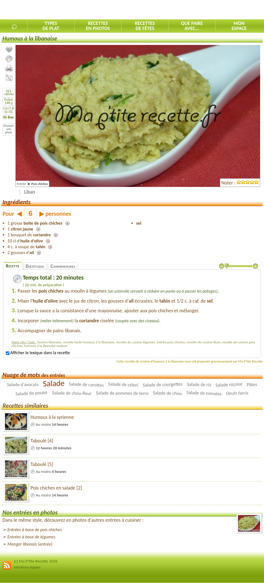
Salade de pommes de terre (122, 393)
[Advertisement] (199, 10)
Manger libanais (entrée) (29, 544)
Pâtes (252, 385)
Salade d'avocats (23, 384)
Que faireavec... (192, 26)
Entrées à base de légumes (31, 536)
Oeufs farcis (237, 393)
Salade (54, 383)
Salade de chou (167, 393)
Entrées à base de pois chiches (34, 529)
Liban (29, 192)
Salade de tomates (204, 393)
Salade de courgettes (162, 384)
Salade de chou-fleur (72, 393)
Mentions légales (27, 567)
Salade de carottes (86, 384)
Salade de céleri (123, 384)
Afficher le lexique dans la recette (38, 352)
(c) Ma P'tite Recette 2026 (35, 561)
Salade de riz (199, 385)
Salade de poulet (32, 393)
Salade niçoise (228, 384)
